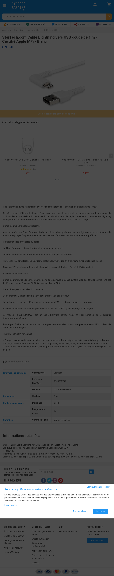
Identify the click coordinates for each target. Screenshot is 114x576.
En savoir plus (10, 505)
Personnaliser (79, 511)
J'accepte (100, 511)
